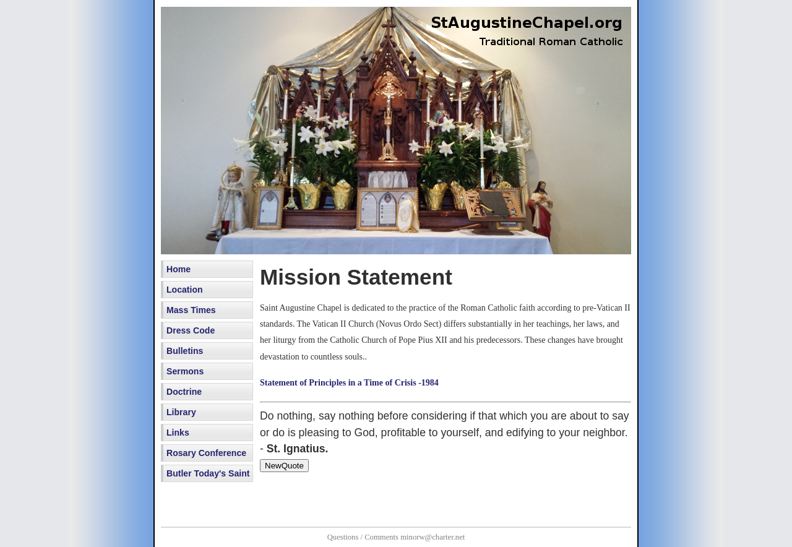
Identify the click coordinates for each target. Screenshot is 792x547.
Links (177, 432)
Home (178, 269)
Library (181, 412)
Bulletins (184, 351)
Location (184, 290)
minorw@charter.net (432, 537)
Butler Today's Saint (208, 473)
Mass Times (191, 310)
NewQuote (284, 465)
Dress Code (190, 330)
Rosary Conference (206, 453)
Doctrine (184, 392)
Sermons (185, 371)
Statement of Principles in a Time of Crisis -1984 (349, 382)
